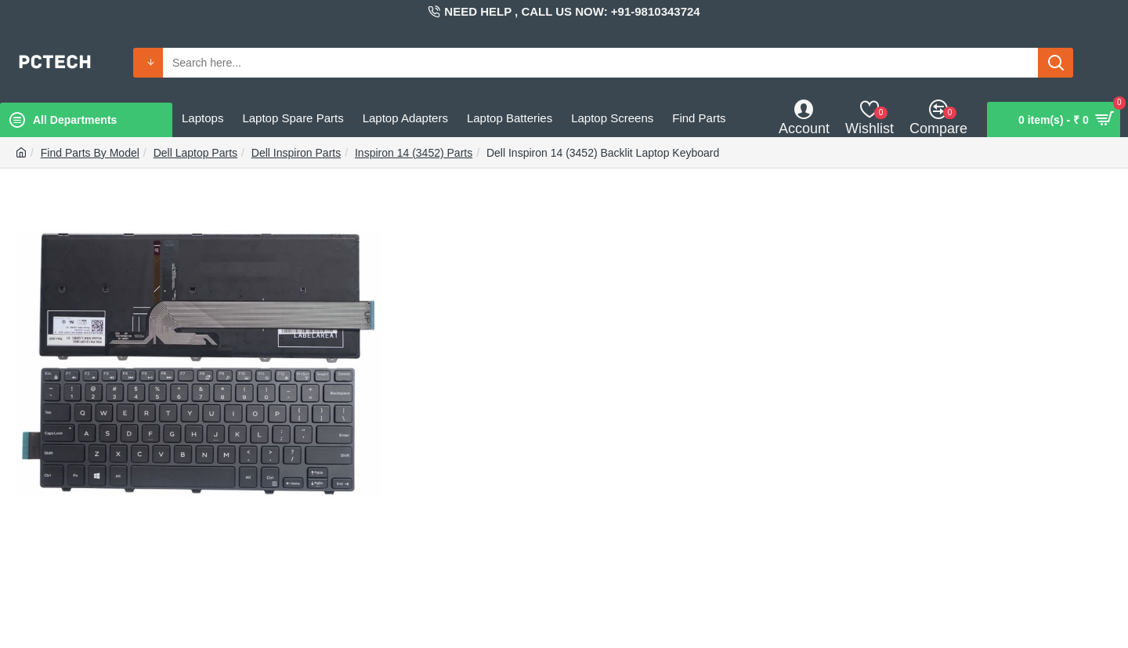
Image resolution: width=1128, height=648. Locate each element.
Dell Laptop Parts (195, 153)
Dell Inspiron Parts (296, 153)
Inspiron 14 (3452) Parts (413, 153)
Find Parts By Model (90, 153)
